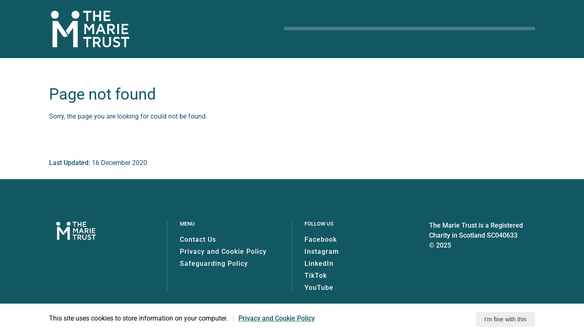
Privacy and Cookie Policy (223, 251)
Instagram (321, 251)
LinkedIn (319, 263)
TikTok (315, 276)
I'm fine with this (505, 319)
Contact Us (198, 239)
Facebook (320, 239)
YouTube (319, 288)
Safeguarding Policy (214, 263)
